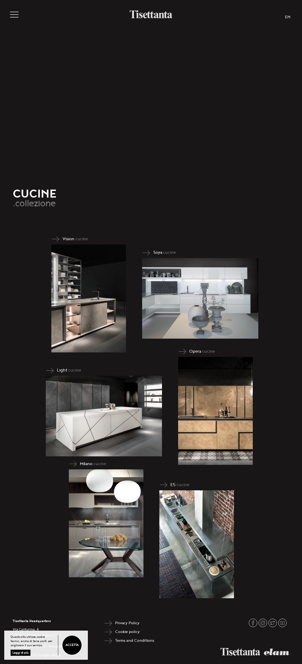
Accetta (71, 645)
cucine (81, 239)
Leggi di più (20, 652)
